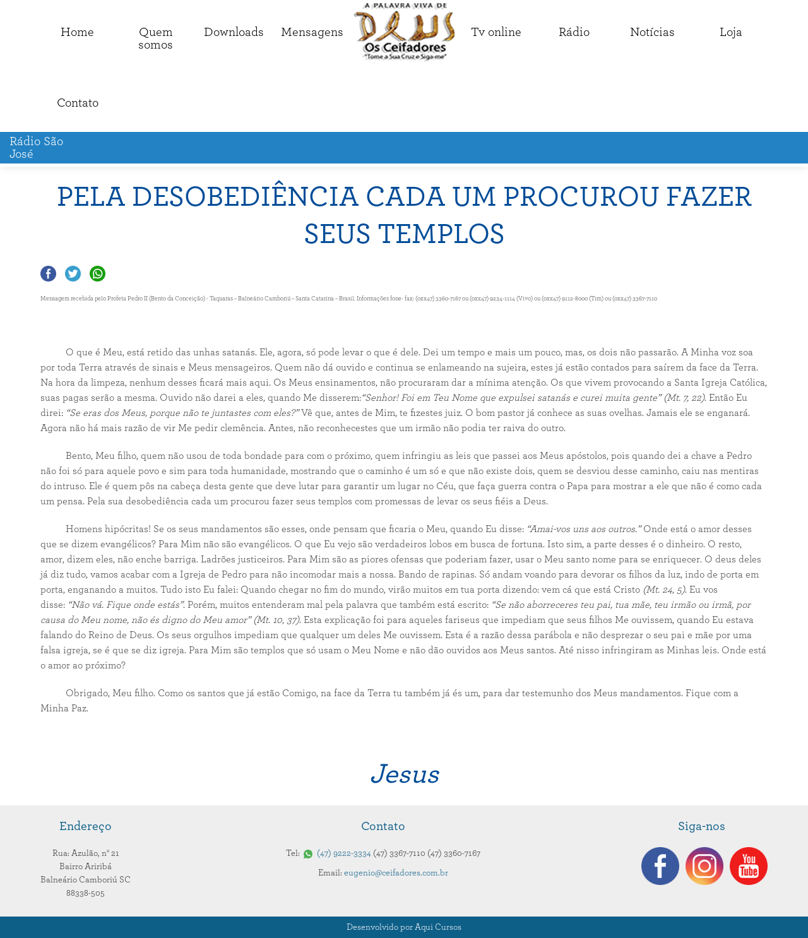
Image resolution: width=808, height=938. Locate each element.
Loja (731, 32)
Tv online (496, 32)
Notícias (652, 32)
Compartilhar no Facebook (48, 274)
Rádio (574, 32)
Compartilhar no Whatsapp (97, 274)
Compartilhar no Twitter (73, 274)
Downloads (234, 32)
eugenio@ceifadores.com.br (396, 873)
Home (77, 32)
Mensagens (312, 32)
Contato (77, 103)
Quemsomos (155, 38)
